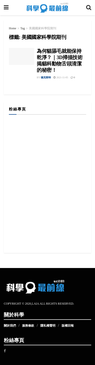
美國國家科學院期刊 (42, 28)
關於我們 (10, 325)
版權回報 (68, 325)
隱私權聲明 (47, 325)
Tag (22, 28)
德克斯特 (46, 77)
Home (12, 28)
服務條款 (28, 325)
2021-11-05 (60, 77)
